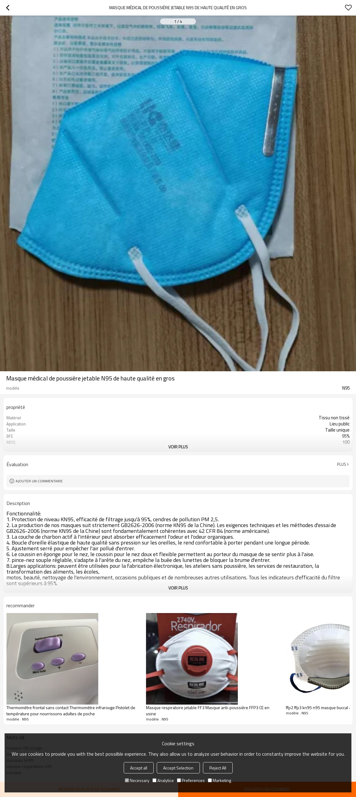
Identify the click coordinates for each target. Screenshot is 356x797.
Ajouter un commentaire (39, 481)
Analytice (163, 780)
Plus (341, 464)
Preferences (191, 780)
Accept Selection (178, 768)
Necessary (137, 780)
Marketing (219, 780)
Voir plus (178, 446)
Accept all (138, 768)
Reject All (217, 768)
